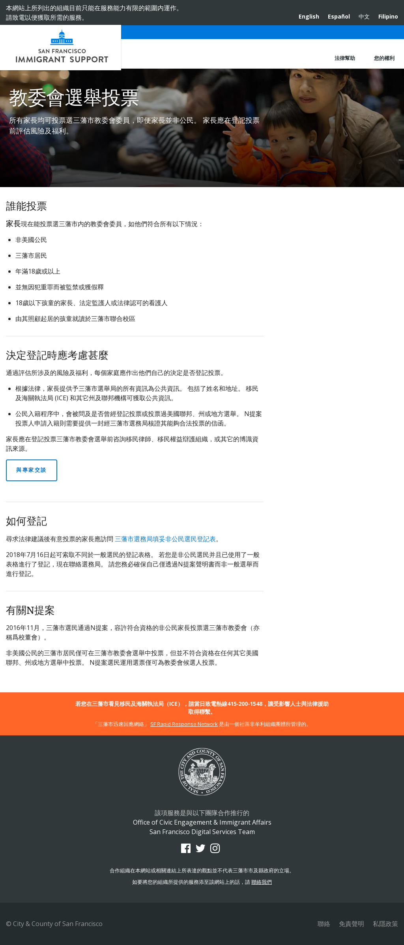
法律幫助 (345, 58)
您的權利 (384, 58)
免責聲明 (351, 923)
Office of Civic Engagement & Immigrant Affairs (60, 47)
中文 (364, 16)
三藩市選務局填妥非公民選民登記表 (165, 538)
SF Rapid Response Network (184, 724)
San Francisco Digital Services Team (202, 831)
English (309, 16)
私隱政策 (385, 923)
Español (339, 16)
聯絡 (324, 923)
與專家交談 (31, 470)
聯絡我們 (261, 881)
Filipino (388, 16)
